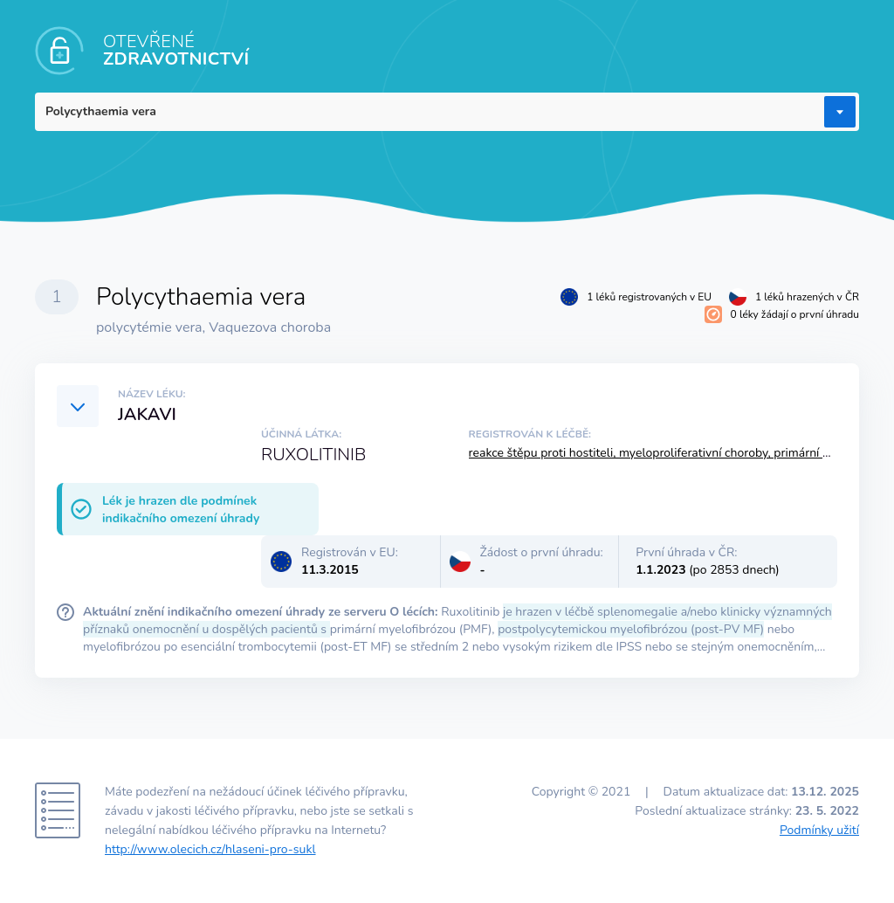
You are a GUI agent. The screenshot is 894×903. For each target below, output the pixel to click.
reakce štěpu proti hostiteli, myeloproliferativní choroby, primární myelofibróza (681, 453)
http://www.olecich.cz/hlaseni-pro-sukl (210, 849)
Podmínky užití (819, 830)
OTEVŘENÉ (176, 50)
